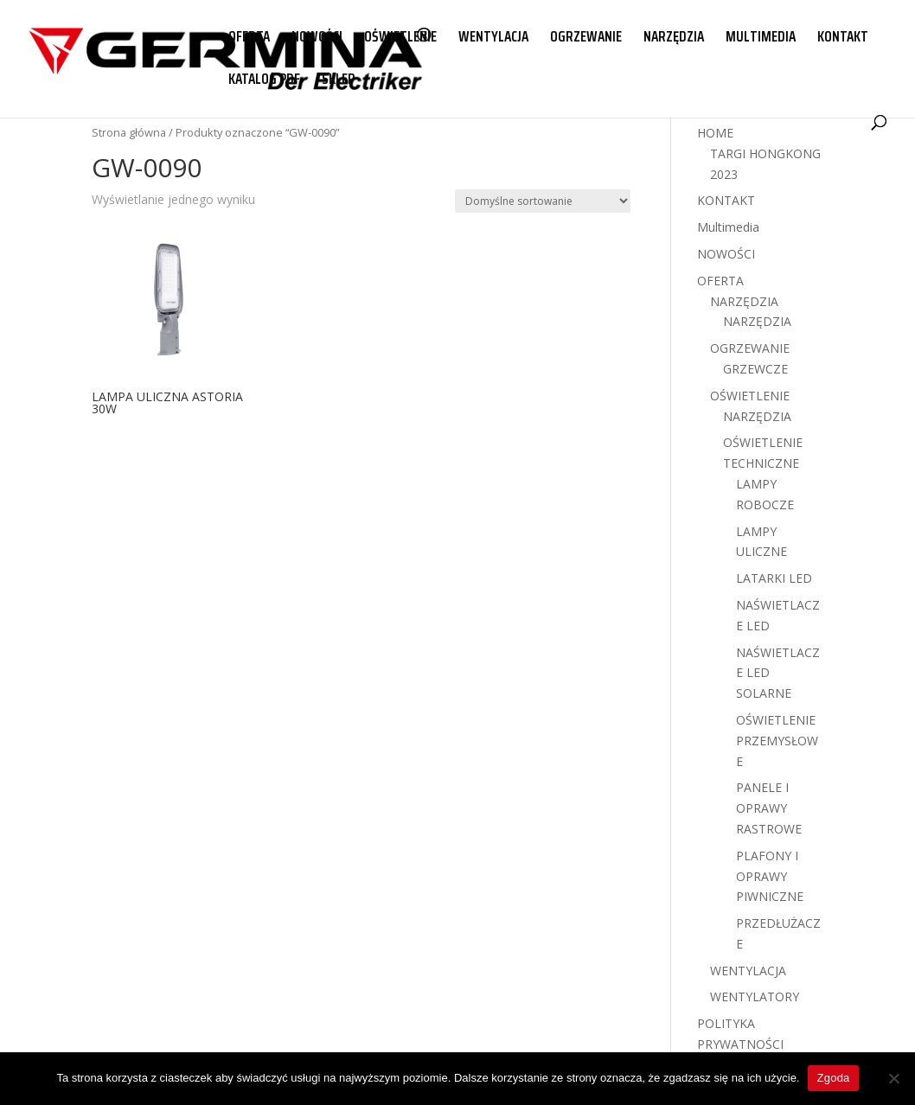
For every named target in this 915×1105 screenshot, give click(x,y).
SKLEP (338, 81)
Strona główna (129, 132)
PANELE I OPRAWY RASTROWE (769, 808)
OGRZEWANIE (586, 39)
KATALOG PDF (264, 81)
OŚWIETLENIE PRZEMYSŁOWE (777, 741)
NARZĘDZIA (673, 39)
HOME (715, 133)
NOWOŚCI (316, 39)
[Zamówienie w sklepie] (542, 201)
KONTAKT (842, 39)
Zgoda (832, 1077)
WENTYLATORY (754, 996)
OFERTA (249, 39)
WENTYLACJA (493, 39)
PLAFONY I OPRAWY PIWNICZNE (769, 876)
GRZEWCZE (755, 369)
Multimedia (728, 227)
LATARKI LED (774, 578)
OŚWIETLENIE (400, 39)
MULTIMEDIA (761, 39)
